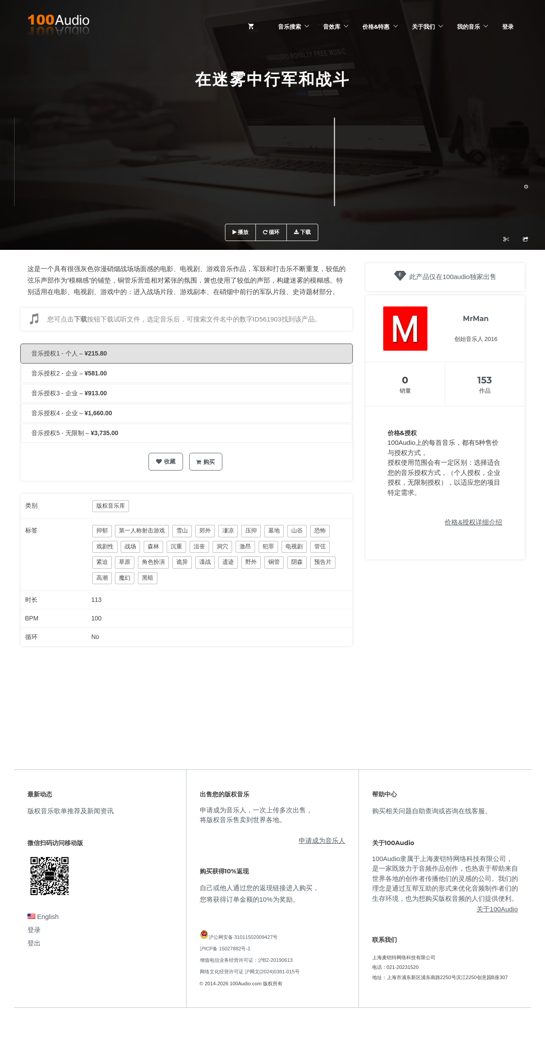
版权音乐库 (110, 505)
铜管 (274, 562)
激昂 (245, 546)
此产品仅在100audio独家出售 (452, 276)
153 (484, 380)
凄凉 (228, 530)
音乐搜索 (289, 26)
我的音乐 (468, 26)
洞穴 (222, 546)
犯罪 (268, 546)
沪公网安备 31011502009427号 (243, 937)
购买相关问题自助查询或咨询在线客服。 (432, 811)
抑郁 (102, 530)
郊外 (205, 530)
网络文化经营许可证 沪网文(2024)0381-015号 (250, 971)
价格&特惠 (375, 26)
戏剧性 (105, 546)
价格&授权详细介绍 (473, 522)
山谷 (297, 530)
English (43, 916)
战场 (130, 546)
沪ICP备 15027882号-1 (225, 948)
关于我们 (423, 26)
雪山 (182, 530)
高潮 (102, 577)
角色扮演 (153, 562)
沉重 (176, 546)
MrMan (475, 318)
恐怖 (320, 530)
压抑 (251, 530)
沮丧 (199, 546)
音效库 (331, 26)
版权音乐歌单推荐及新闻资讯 (70, 811)
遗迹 (228, 562)
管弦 (320, 546)
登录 (508, 26)
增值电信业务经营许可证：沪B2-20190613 (246, 960)
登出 (34, 943)
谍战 (205, 562)
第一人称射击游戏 (142, 530)
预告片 (323, 562)
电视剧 (294, 546)
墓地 (274, 530)
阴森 (297, 562)
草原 (124, 562)
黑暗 (147, 577)
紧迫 (102, 562)
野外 (251, 562)
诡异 (182, 562)
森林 (153, 546)
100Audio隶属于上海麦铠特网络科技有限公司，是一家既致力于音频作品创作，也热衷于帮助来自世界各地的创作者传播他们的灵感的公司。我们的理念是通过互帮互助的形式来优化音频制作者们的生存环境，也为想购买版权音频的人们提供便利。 (445, 878)
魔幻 (124, 577)
